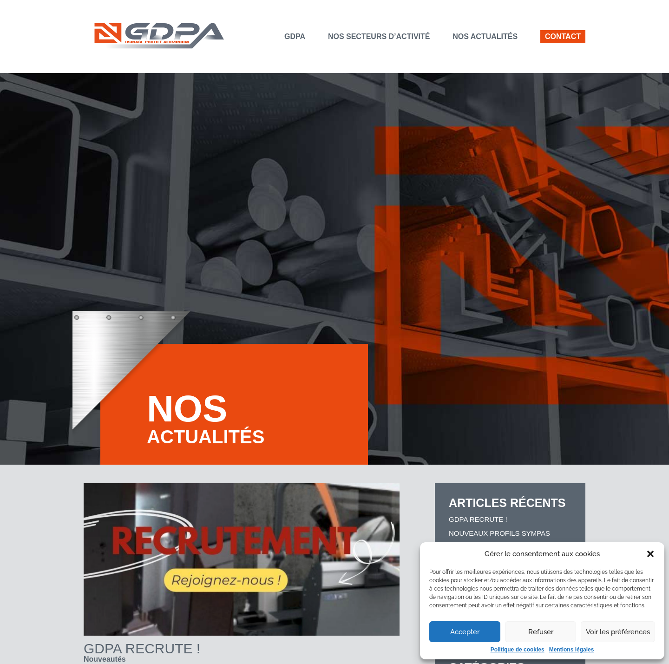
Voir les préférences (618, 632)
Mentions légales (571, 649)
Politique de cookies (517, 649)
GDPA (294, 36)
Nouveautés (105, 659)
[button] (650, 554)
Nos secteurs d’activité (379, 36)
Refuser (540, 632)
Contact (563, 36)
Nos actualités (485, 36)
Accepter (464, 632)
